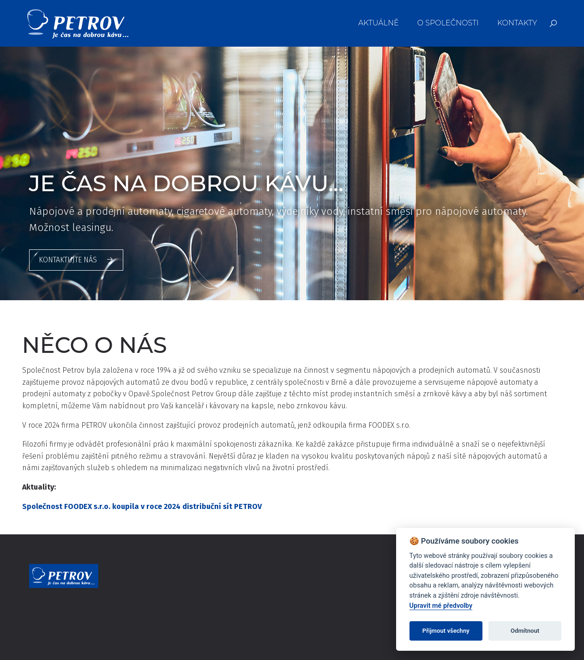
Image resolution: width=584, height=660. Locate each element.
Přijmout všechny (446, 630)
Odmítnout (525, 630)
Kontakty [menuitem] (517, 22)
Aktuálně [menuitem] (378, 22)
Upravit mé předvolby (440, 606)
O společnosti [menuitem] (448, 22)
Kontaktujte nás (76, 259)
